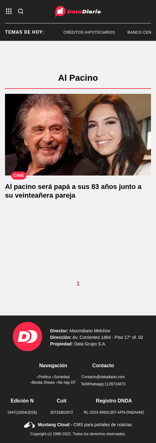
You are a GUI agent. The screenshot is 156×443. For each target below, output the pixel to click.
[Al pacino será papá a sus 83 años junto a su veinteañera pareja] (78, 135)
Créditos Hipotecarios (91, 32)
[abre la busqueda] (21, 11)
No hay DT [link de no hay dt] (66, 382)
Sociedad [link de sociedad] (60, 377)
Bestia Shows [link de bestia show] (43, 382)
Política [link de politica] (44, 377)
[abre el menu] (9, 11)
